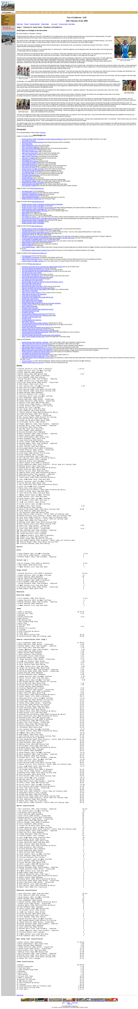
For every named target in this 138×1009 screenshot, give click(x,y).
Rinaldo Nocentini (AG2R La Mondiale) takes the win (37, 229)
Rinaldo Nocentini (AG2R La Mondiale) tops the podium (38, 207)
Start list (4, 18)
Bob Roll (24, 235)
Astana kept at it (26, 159)
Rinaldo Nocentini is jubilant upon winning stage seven (37, 351)
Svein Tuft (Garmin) (27, 245)
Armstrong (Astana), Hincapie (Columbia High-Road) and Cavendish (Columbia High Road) (48, 238)
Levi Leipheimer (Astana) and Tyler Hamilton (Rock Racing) (39, 241)
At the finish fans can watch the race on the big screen (37, 324)
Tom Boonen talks (27, 191)
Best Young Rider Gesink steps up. (32, 283)
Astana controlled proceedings (30, 197)
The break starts (26, 256)
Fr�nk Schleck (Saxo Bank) (30, 153)
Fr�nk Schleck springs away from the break (34, 345)
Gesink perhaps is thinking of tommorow (33, 314)
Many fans (25, 215)
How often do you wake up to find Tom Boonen (35, 236)
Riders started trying (27, 145)
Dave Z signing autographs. (30, 306)
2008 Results (5, 24)
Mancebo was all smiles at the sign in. (33, 286)
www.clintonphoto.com (37, 188)
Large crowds (26, 212)
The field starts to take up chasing (31, 170)
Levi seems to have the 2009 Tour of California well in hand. (39, 315)
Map (3, 22)
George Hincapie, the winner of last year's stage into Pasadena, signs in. (42, 282)
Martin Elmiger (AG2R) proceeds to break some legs (37, 348)
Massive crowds (26, 244)
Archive (68, 1002)
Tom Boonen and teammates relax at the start (35, 354)
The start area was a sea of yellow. (32, 273)
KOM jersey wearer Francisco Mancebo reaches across (38, 357)
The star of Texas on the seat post (32, 268)
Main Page (20, 24)
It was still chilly (26, 173)
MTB (46, 12)
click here (43, 132)
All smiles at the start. (28, 312)
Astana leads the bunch (28, 164)
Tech (31, 12)
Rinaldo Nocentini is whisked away (32, 199)
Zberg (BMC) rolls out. (28, 321)
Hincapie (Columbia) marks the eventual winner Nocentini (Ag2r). (40, 330)
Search (86, 12)
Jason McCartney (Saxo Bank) (30, 184)
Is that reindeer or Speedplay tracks (32, 239)
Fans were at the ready (28, 167)
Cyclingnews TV (20, 12)
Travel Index (75, 1002)
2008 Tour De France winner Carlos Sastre (34, 289)
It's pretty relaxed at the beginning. (32, 320)
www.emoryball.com (35, 264)
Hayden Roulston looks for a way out (32, 362)
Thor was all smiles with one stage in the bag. (35, 323)
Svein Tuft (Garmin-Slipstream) (31, 147)
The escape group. (27, 144)
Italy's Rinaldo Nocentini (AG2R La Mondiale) (35, 211)
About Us (70, 1003)
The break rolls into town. (29, 326)
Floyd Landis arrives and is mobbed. (32, 300)
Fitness (74, 12)
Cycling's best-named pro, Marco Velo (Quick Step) (36, 233)
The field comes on (27, 176)
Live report (54, 24)
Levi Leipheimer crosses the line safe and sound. (36, 353)
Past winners (5, 23)
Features (36, 12)
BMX (50, 12)
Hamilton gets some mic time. (30, 299)
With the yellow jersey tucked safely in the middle (36, 350)
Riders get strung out (28, 150)
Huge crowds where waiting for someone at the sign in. (37, 277)
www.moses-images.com (39, 253)
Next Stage (71, 24)
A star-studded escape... (29, 247)
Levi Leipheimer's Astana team (30, 257)
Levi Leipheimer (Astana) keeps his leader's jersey (36, 250)
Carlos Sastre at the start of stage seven (33, 356)
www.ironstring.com (37, 226)
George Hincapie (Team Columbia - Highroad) (35, 342)
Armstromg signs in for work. (30, 308)
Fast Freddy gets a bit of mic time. (31, 285)
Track (63, 12)
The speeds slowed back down (30, 175)
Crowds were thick (27, 178)
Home (3, 14)
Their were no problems (28, 158)
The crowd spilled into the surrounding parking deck (37, 271)
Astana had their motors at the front (32, 329)
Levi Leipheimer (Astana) (29, 181)
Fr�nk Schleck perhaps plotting (31, 292)
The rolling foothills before (29, 154)
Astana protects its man (28, 242)
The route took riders (28, 230)
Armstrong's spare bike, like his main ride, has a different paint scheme (42, 266)
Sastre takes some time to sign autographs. (34, 294)
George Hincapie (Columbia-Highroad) (33, 142)
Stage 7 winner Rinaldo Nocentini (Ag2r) (33, 336)
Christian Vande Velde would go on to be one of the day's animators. (41, 303)
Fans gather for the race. (29, 141)
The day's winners (27, 361)
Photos (69, 12)
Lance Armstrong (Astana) (29, 162)
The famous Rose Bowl (28, 179)
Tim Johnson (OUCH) (28, 172)
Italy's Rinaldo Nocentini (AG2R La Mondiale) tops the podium (39, 218)
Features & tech (6, 20)
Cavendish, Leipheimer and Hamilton (32, 194)
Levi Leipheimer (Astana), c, (30, 217)
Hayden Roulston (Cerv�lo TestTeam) (33, 169)
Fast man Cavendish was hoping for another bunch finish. (38, 288)
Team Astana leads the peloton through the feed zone (37, 344)
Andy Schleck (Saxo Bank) (29, 165)
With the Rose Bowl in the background (33, 347)
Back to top (20, 995)
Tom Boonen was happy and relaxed (32, 279)
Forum (91, 12)
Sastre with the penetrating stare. (31, 296)
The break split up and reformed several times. (35, 332)
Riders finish (25, 214)
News (27, 12)
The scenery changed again (30, 151)
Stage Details (45, 24)
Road (42, 12)
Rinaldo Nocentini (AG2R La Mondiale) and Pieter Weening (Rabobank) (42, 139)
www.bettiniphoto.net (38, 201)
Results (26, 24)
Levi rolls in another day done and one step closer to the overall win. (41, 335)
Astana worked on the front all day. (32, 333)
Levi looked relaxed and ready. (30, 311)
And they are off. (26, 318)
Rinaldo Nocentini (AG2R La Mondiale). (33, 223)
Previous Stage (63, 24)
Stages (3, 15)
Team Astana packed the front (30, 196)
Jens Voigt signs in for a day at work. (32, 280)
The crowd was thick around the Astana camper (35, 270)
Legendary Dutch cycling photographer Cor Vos (35, 232)
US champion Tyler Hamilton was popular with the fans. (37, 297)
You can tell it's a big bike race (30, 274)
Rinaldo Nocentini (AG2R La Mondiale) (33, 182)
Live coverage (5, 17)
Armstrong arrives (27, 305)
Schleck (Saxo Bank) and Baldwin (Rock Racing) (36, 327)
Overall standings (35, 24)
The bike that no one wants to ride (32, 276)
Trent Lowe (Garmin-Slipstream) (31, 148)
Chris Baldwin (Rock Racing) (30, 161)
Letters (81, 12)
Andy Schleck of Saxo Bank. (30, 291)
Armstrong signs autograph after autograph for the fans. (38, 309)
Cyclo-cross (56, 12)
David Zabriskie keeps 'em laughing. (32, 302)
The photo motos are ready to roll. (31, 317)
